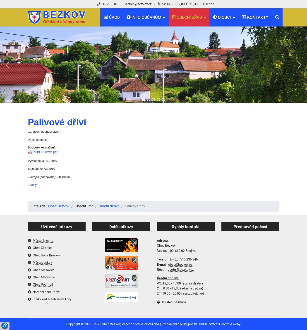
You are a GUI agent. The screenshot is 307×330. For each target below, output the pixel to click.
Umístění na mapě (171, 302)
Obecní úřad (187, 17)
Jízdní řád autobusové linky (52, 299)
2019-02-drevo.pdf (45, 152)
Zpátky (32, 185)
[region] (153, 64)
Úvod (112, 17)
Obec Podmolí (43, 284)
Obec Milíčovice (44, 277)
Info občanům (144, 17)
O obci (222, 17)
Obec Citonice (43, 248)
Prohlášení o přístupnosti (179, 324)
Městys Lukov (42, 262)
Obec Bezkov (111, 324)
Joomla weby (230, 324)
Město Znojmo (43, 240)
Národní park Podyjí (46, 292)
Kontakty (255, 17)
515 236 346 (107, 4)
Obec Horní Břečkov (47, 255)
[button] (7, 65)
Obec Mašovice (44, 270)
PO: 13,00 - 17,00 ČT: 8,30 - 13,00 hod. (186, 4)
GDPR (203, 324)
